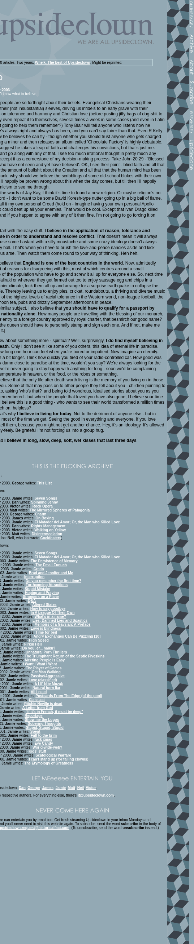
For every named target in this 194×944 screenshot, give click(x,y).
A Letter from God (37, 708)
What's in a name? (50, 617)
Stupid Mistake (37, 589)
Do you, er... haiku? (39, 648)
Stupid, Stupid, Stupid (45, 728)
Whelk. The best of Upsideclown (62, 63)
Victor (91, 788)
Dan (22, 788)
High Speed (39, 640)
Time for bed (46, 632)
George (33, 788)
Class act (37, 700)
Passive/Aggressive (48, 676)
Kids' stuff (37, 751)
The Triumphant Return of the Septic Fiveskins (64, 656)
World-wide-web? (47, 747)
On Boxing (44, 518)
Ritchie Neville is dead (43, 704)
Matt (72, 788)
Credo (39, 569)
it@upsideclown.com (96, 795)
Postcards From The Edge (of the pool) (68, 696)
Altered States (44, 605)
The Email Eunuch (51, 565)
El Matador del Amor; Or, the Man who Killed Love (77, 522)
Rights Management (48, 526)
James (47, 788)
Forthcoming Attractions (47, 585)
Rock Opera (43, 506)
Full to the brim (44, 735)
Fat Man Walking (46, 672)
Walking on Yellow (50, 530)
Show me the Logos (42, 720)
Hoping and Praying (42, 593)
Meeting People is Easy (45, 660)
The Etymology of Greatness (48, 763)
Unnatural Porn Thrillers (46, 652)
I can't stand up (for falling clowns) (59, 759)
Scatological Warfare (53, 755)
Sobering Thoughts (44, 724)
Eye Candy (43, 743)
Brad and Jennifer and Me (51, 573)
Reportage (33, 716)
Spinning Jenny (44, 502)
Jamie (61, 788)
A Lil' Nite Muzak (48, 684)
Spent (35, 732)
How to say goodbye (47, 609)
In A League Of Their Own (53, 613)
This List (44, 483)
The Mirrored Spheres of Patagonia (60, 510)
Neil (80, 788)
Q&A (32, 601)
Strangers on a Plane (41, 597)
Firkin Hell (33, 644)
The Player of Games (44, 668)
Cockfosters (50, 538)
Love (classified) (43, 680)
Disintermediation (47, 534)
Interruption (34, 577)
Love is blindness (46, 628)
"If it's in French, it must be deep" (54, 712)
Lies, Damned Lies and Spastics (60, 620)
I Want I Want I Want (40, 664)
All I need (39, 692)
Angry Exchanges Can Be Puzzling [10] (67, 636)
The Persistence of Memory (54, 561)
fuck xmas (43, 739)
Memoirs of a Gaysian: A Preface (62, 624)
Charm (41, 514)
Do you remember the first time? (53, 581)
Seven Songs (45, 498)
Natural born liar (46, 688)
